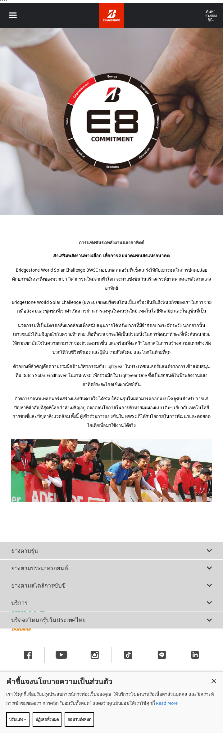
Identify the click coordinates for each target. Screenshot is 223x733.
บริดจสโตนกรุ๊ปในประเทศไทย (111, 619)
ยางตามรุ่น (111, 550)
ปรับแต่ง (18, 719)
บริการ (111, 602)
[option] (111, 121)
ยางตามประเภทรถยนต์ (111, 568)
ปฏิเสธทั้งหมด (47, 719)
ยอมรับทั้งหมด (79, 719)
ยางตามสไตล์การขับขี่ (111, 585)
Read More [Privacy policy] (166, 703)
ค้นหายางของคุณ (210, 15)
